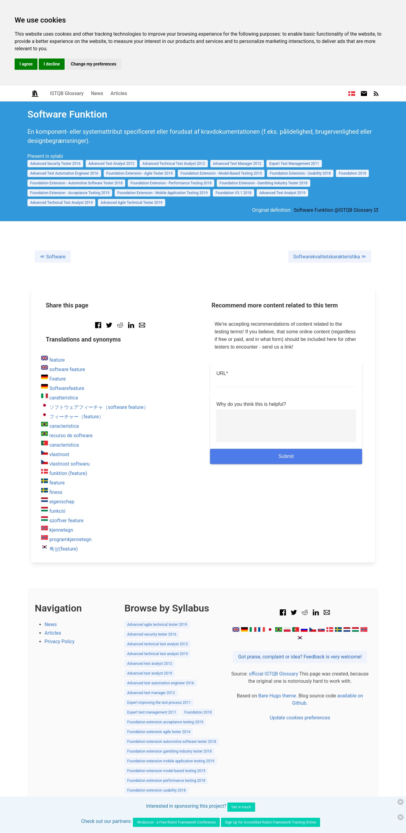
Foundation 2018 (352, 173)
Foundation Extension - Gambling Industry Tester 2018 (263, 183)
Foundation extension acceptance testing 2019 (165, 722)
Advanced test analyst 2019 (149, 673)
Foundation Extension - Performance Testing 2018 (171, 183)
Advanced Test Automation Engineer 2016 (64, 173)
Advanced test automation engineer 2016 (160, 683)
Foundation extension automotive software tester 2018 (171, 741)
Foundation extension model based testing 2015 (166, 771)
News (97, 93)
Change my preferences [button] (93, 64)
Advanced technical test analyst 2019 (157, 654)
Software (53, 257)
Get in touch (241, 807)
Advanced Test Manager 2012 (237, 163)
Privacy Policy (60, 641)
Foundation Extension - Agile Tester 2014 (139, 173)
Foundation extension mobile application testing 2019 (170, 761)
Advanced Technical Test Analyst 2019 (61, 202)
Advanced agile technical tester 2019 (157, 624)
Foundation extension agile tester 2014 (158, 732)
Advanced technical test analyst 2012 (157, 644)
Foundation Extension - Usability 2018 (300, 173)
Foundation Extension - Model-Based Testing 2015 (221, 173)
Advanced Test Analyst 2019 (282, 193)
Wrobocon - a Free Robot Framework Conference (176, 822)
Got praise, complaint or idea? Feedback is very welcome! (300, 657)
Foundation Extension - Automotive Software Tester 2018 (76, 183)
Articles (119, 93)
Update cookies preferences (300, 718)
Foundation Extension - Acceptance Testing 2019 (69, 193)
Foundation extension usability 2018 (156, 790)
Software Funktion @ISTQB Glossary (336, 210)
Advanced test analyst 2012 (149, 663)
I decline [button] (52, 64)
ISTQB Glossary (67, 93)
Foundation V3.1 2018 (233, 193)
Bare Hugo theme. (277, 696)
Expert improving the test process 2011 (159, 702)
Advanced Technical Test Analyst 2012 (173, 163)
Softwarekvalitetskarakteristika (329, 257)
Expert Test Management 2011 (294, 163)
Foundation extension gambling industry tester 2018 (169, 751)
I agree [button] (26, 64)
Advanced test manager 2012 (151, 693)
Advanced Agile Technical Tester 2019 (131, 202)
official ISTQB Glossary (273, 674)
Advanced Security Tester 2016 (55, 163)
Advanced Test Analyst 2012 (111, 163)
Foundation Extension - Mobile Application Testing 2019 (162, 193)
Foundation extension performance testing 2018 (166, 780)
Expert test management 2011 (151, 712)
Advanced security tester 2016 (151, 634)
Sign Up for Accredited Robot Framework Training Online (270, 822)
